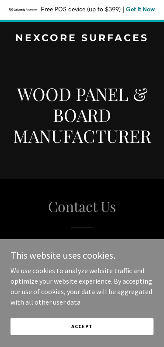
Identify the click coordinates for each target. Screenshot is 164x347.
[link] (82, 38)
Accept (81, 338)
